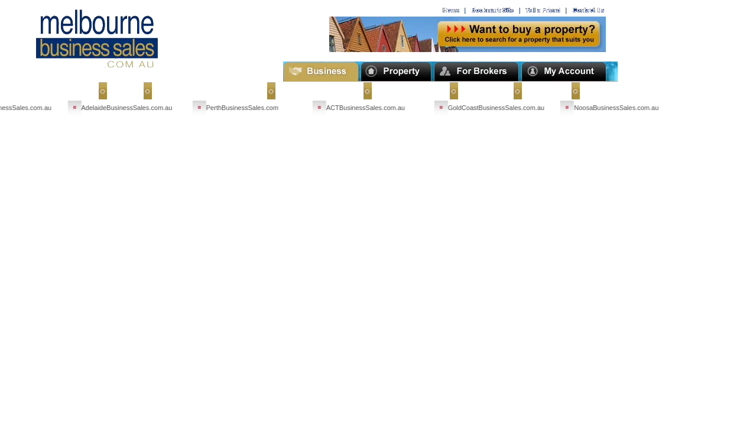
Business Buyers (406, 90)
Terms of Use (607, 90)
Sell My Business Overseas (205, 90)
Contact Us (482, 90)
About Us (542, 90)
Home (121, 90)
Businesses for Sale (315, 90)
